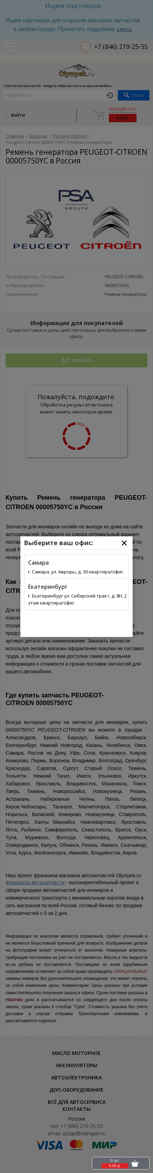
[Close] (124, 543)
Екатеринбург (47, 587)
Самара (38, 562)
